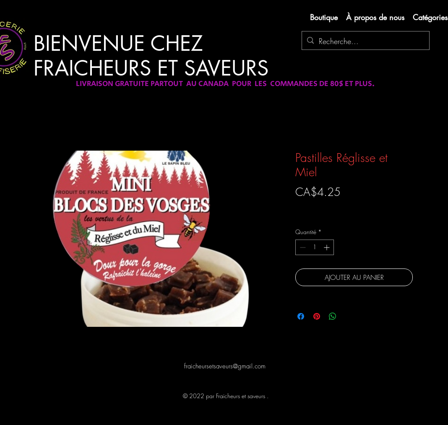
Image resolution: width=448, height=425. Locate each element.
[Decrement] (302, 247)
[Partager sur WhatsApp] (333, 316)
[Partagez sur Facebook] (301, 316)
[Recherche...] (365, 41)
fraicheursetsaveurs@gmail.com (225, 366)
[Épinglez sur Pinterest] (317, 316)
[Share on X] (349, 316)
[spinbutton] (314, 247)
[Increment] (327, 247)
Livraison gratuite (315, 207)
